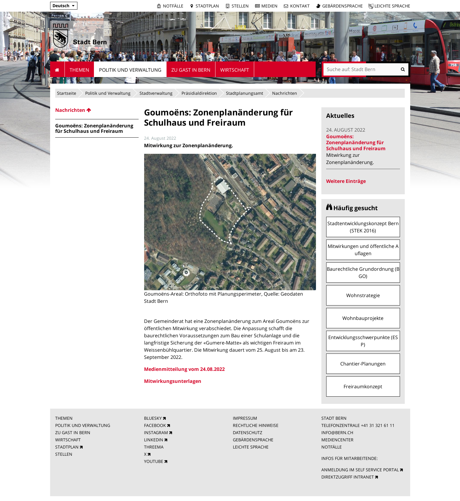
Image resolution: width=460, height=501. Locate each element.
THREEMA (154, 447)
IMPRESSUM (245, 418)
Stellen (240, 6)
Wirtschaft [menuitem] (234, 70)
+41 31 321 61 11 (378, 425)
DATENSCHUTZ (247, 432)
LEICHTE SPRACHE (251, 447)
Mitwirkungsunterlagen (172, 381)
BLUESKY (153, 418)
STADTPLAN (67, 447)
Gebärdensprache (342, 6)
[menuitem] (97, 110)
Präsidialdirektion (199, 93)
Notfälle (173, 6)
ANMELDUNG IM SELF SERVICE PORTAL (360, 470)
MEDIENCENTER (337, 440)
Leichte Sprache (392, 6)
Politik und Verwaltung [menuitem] (130, 70)
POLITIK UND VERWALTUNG (82, 425)
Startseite (66, 93)
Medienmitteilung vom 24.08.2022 (184, 369)
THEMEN (64, 418)
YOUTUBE (153, 461)
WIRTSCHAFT (68, 440)
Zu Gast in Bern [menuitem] (190, 70)
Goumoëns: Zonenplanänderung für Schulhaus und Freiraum (356, 142)
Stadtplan (207, 6)
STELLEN (63, 454)
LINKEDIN (153, 440)
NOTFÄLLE (331, 447)
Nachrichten (284, 93)
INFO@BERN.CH (337, 432)
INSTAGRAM (156, 432)
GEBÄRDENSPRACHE (253, 440)
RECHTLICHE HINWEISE (255, 425)
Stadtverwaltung (156, 93)
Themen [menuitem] (79, 70)
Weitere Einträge (346, 181)
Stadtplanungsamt (244, 93)
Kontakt (300, 6)
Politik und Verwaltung (108, 93)
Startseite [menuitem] (57, 69)
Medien (269, 6)
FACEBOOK (155, 425)
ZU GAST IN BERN (72, 432)
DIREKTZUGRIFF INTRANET (347, 477)
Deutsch (61, 5)
